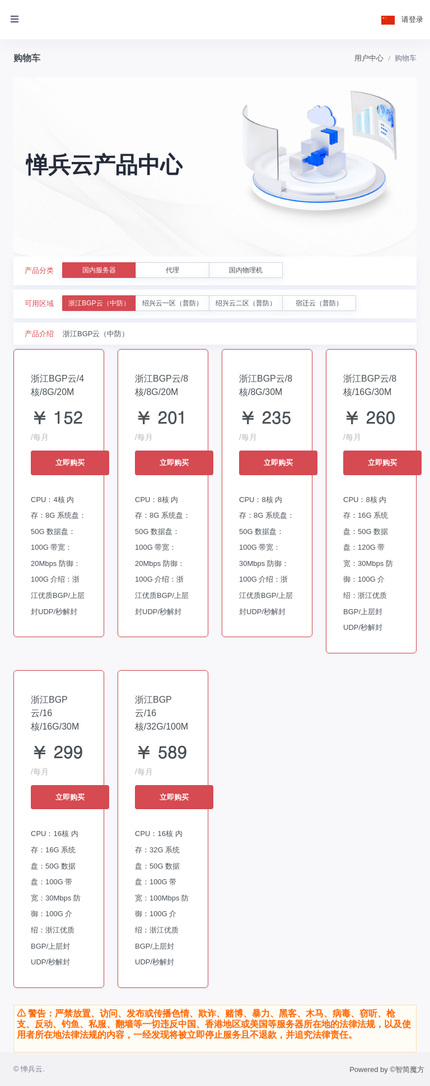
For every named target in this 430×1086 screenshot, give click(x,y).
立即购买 (70, 462)
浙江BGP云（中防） (98, 303)
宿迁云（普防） (319, 303)
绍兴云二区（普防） (246, 303)
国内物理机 (246, 270)
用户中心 (369, 58)
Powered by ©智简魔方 (386, 1069)
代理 (172, 270)
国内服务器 (99, 270)
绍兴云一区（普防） (172, 303)
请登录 (412, 19)
